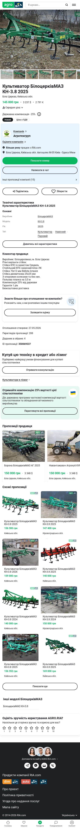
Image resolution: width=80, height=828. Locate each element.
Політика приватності (18, 795)
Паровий (43, 236)
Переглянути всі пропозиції (40, 410)
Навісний (60, 231)
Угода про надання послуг (21, 801)
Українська (70, 815)
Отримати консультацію (40, 369)
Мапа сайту (10, 807)
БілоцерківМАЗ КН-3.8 (15, 706)
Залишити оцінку (40, 312)
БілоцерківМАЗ (45, 216)
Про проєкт (10, 789)
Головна (8, 824)
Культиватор (45, 231)
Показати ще (40, 686)
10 (53, 729)
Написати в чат (40, 170)
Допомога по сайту (40, 759)
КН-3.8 (41, 221)
